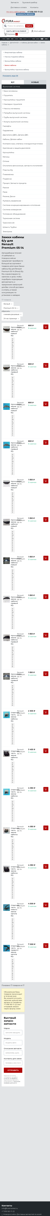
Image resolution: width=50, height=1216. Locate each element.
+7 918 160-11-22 (35, 12)
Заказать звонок (25, 14)
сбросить (6, 311)
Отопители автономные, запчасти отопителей (22, 166)
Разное (6, 188)
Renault (20, 325)
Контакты (34, 7)
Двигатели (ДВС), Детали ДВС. (16, 135)
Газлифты (7, 126)
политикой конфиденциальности (12, 1082)
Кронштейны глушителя (14, 100)
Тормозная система (11, 218)
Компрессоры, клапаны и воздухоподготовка (23, 144)
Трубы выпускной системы (15, 117)
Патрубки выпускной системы (17, 113)
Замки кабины (10, 65)
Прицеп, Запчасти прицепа (14, 183)
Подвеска (7, 179)
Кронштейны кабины (13, 61)
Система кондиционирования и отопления (21, 205)
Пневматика (8, 174)
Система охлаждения (12, 210)
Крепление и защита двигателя (16, 148)
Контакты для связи (13, 1059)
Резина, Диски (9, 196)
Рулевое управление (12, 201)
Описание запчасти (13, 1048)
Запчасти (15, 2)
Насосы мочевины (12, 109)
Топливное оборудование (14, 214)
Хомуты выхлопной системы (16, 122)
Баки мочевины (11, 91)
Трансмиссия (8, 223)
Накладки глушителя (13, 104)
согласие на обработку (11, 1078)
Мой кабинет (39, 31)
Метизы (6, 157)
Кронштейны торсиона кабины (17, 70)
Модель (7, 1038)
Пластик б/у (8, 170)
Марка (7, 1028)
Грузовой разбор (29, 2)
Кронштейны (8, 152)
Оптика (6, 161)
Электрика (7, 231)
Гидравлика (8, 130)
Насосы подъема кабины (14, 57)
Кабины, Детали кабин (12, 139)
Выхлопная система (11, 87)
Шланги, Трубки (10, 227)
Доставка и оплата (19, 7)
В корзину (45, 326)
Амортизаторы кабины (13, 52)
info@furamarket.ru (10, 1208)
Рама (5, 192)
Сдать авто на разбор (16, 31)
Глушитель (8, 95)
